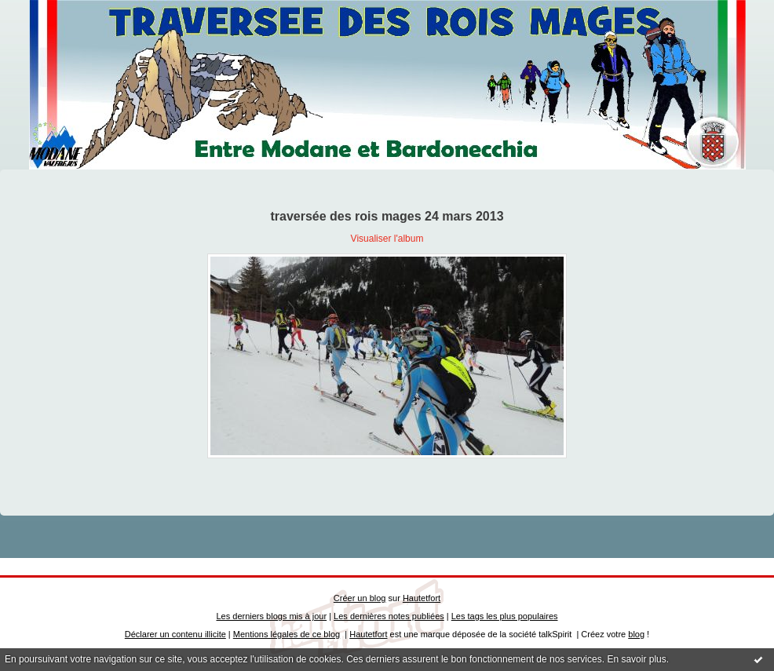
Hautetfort (421, 598)
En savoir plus (636, 659)
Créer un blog (360, 598)
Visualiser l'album (387, 238)
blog (636, 634)
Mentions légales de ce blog (286, 634)
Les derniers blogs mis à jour (272, 616)
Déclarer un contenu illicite (175, 634)
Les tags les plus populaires (504, 616)
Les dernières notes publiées (389, 616)
